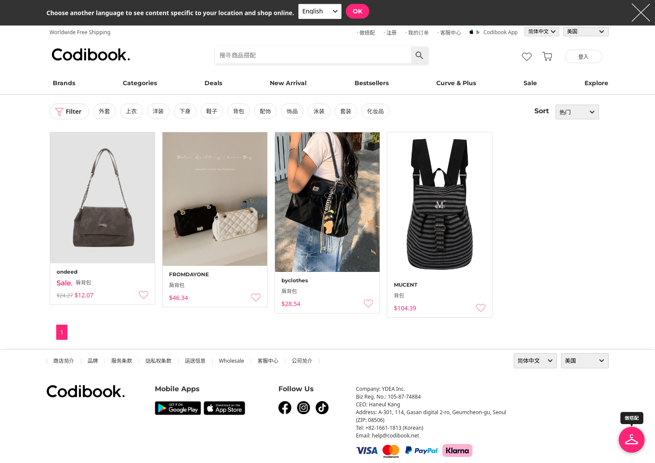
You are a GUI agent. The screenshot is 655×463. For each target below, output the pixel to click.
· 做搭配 (366, 32)
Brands (64, 83)
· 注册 (389, 32)
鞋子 (211, 111)
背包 (238, 111)
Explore (596, 83)
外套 (104, 111)
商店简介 (64, 360)
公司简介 (302, 360)
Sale (530, 83)
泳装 (319, 111)
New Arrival (288, 83)
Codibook (91, 54)
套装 (345, 111)
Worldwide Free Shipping (80, 32)
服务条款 (122, 360)
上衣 (131, 111)
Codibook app (500, 32)
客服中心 (268, 360)
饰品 (292, 111)
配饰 (265, 111)
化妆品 (375, 111)
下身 (185, 111)
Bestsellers (372, 83)
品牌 (93, 360)
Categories (140, 83)
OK (357, 11)
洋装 (158, 111)
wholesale (231, 360)
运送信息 (195, 360)
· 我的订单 (417, 32)
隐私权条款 (159, 360)
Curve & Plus (456, 83)
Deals (213, 83)
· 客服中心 (449, 32)
